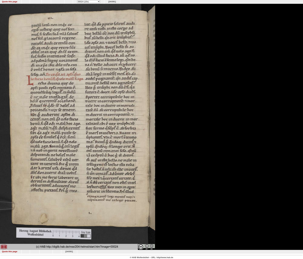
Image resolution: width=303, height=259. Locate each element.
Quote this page (9, 1)
